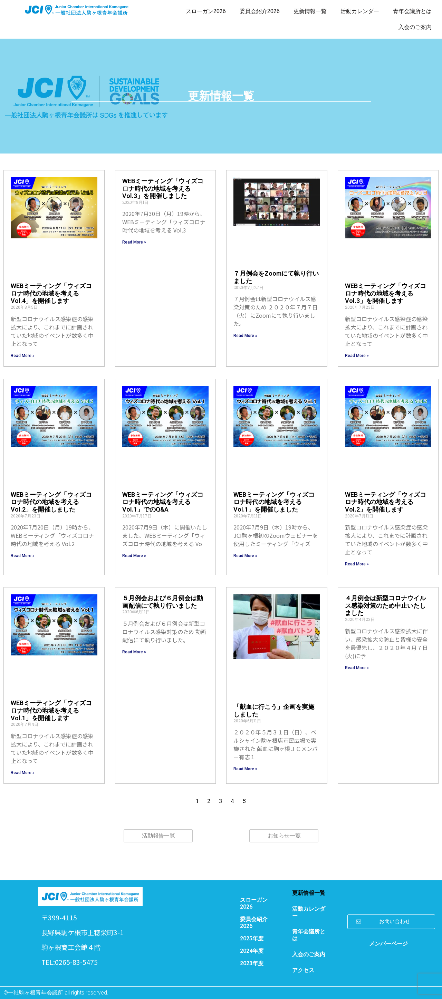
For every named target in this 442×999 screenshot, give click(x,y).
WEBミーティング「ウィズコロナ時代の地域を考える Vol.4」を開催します (51, 293)
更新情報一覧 (310, 11)
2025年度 (251, 938)
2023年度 (251, 963)
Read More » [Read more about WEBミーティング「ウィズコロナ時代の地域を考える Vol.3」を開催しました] (134, 242)
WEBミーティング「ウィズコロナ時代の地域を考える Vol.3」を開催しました (162, 188)
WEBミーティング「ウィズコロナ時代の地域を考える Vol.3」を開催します (385, 293)
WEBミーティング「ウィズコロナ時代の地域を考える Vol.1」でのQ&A (162, 502)
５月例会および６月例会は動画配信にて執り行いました (162, 601)
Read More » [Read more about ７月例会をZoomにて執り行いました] (245, 335)
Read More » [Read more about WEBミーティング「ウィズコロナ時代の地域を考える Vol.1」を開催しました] (245, 555)
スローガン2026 (206, 11)
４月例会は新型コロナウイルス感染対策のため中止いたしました (385, 605)
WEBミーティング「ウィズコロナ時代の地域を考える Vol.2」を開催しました (51, 502)
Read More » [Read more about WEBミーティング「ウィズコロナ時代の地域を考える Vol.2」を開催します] (357, 564)
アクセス (303, 970)
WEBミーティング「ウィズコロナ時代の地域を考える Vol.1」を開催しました (274, 502)
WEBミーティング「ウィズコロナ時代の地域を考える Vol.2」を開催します (385, 502)
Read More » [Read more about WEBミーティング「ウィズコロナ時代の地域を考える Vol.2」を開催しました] (23, 555)
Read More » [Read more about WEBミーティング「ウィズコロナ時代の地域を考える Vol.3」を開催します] (357, 355)
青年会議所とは (412, 11)
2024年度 (251, 951)
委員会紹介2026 (260, 11)
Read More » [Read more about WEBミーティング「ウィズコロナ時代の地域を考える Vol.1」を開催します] (23, 772)
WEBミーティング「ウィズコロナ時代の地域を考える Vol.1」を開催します (51, 710)
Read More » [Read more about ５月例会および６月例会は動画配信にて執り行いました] (134, 652)
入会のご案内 (415, 27)
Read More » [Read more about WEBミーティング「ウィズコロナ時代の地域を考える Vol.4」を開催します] (23, 355)
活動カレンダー (359, 11)
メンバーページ (388, 943)
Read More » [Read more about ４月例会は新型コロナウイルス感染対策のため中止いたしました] (357, 667)
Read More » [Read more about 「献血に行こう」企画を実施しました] (245, 768)
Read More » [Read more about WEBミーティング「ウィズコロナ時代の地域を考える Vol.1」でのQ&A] (134, 555)
